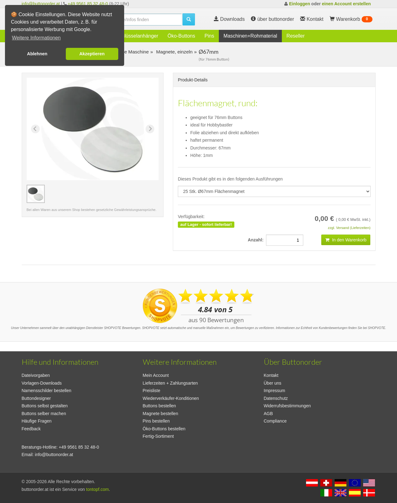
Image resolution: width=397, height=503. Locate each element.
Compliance (275, 420)
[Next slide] (150, 129)
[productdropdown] (274, 191)
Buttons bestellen (159, 405)
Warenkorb (351, 19)
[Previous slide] (35, 129)
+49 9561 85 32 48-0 (88, 3)
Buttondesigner (36, 398)
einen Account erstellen (346, 3)
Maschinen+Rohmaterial (250, 36)
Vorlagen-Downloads (42, 383)
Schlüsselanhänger (137, 36)
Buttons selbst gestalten (45, 405)
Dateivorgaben (36, 375)
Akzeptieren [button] (92, 53)
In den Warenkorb (346, 239)
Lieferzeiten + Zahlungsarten (170, 383)
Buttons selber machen (44, 413)
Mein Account (156, 375)
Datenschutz (276, 398)
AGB (268, 413)
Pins (209, 36)
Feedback (31, 428)
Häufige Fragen (37, 420)
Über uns (273, 383)
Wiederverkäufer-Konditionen (171, 398)
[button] (36, 194)
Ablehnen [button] (37, 53)
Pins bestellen (156, 420)
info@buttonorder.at (41, 3)
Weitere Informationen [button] (36, 37)
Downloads (229, 19)
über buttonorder (272, 19)
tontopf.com (97, 489)
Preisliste (151, 390)
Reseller (295, 36)
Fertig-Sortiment (158, 436)
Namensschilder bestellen (46, 390)
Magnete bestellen (160, 413)
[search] (143, 19)
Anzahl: (257, 239)
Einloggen (299, 3)
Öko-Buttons (181, 36)
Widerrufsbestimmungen (287, 405)
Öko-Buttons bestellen (164, 428)
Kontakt (271, 375)
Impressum (274, 390)
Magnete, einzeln (174, 51)
